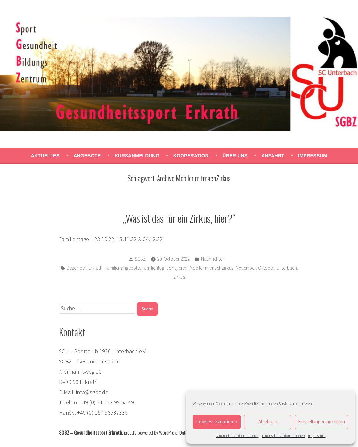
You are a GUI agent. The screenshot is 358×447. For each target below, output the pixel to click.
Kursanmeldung (137, 155)
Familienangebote (122, 268)
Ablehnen (267, 422)
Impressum (317, 435)
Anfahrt (272, 155)
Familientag (153, 268)
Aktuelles (45, 155)
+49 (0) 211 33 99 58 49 (106, 402)
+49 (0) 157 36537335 (102, 412)
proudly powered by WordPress (150, 432)
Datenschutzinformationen (237, 435)
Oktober (266, 268)
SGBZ (140, 259)
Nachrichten (213, 259)
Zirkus (179, 277)
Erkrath (95, 268)
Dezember (76, 268)
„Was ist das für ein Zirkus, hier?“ (179, 218)
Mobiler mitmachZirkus (211, 268)
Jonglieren (177, 268)
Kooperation (190, 155)
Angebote (87, 155)
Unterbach (286, 268)
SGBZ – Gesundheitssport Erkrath (90, 432)
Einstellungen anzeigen (321, 422)
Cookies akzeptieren (216, 422)
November (246, 268)
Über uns (235, 155)
